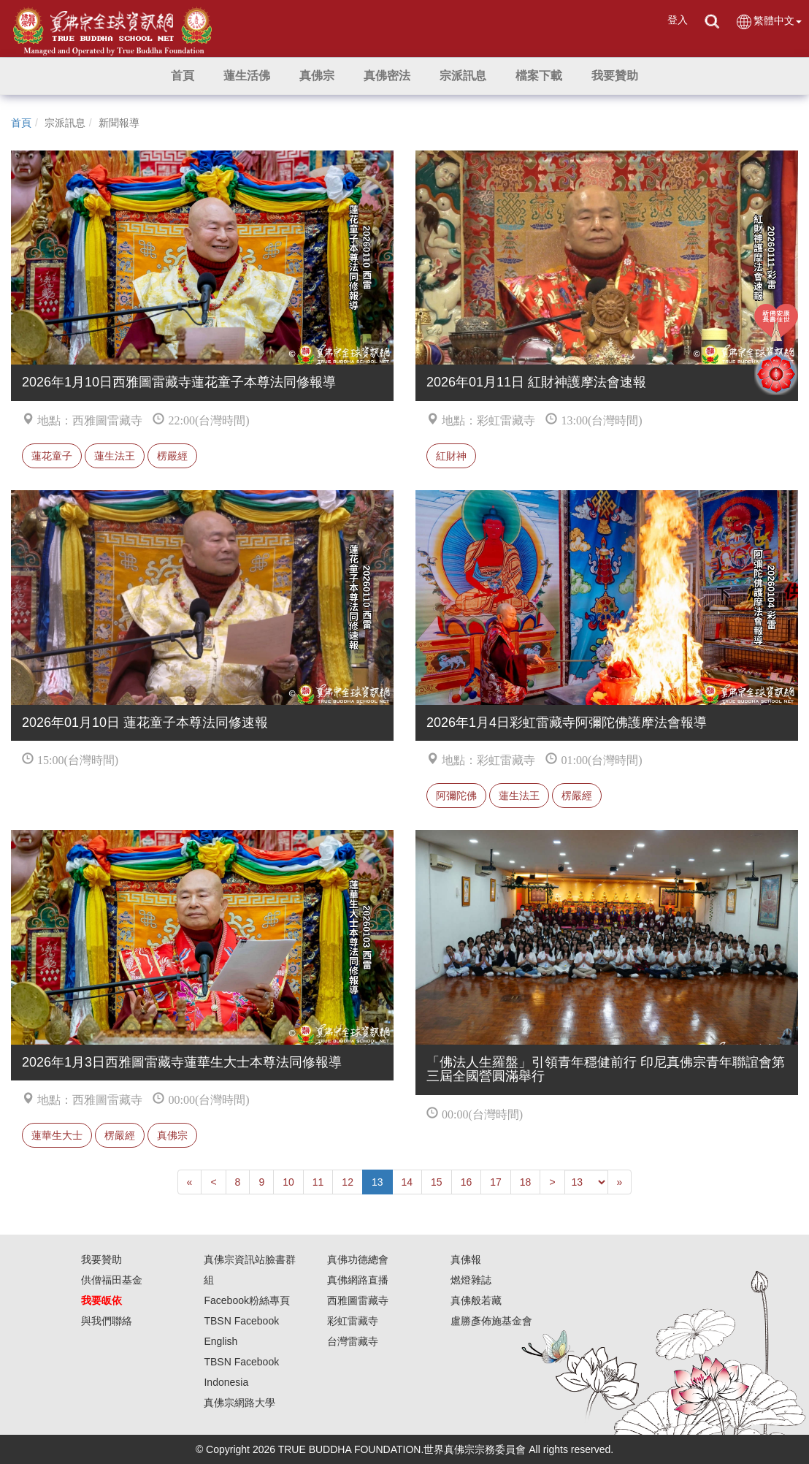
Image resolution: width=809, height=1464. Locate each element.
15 (436, 1182)
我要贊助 (101, 1259)
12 (347, 1182)
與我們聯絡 (106, 1321)
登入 (677, 20)
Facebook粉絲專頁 (246, 1300)
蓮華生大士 (57, 1135)
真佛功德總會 (357, 1259)
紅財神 (451, 456)
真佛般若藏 (476, 1300)
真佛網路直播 (357, 1280)
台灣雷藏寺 (352, 1341)
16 (466, 1182)
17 (496, 1182)
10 (288, 1182)
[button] (247, 76)
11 (318, 1182)
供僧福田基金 (111, 1280)
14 (407, 1182)
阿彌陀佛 (456, 795)
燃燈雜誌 (470, 1280)
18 (526, 1182)
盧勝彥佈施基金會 (491, 1321)
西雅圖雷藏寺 (357, 1300)
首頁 (21, 123)
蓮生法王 (114, 456)
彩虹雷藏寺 (352, 1321)
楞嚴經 (172, 456)
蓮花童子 (51, 456)
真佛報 (465, 1259)
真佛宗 (172, 1135)
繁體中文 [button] (768, 21)
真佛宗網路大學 (239, 1402)
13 (377, 1182)
